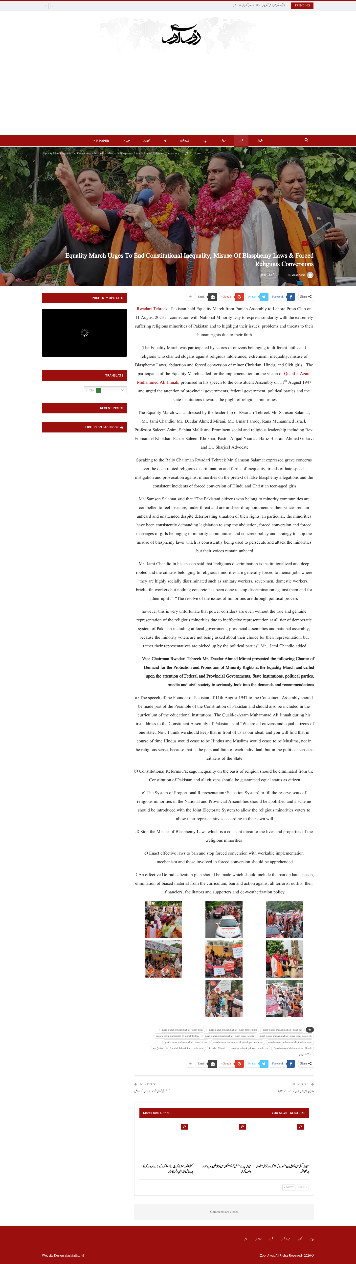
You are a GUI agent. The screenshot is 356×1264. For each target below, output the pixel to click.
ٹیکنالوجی (146, 141)
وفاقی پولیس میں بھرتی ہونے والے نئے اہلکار (295, 1091)
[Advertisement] (178, 97)
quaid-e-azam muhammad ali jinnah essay (182, 1030)
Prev (302, 1187)
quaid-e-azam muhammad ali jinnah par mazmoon (238, 1042)
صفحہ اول (260, 141)
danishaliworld (74, 1255)
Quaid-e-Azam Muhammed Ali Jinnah (293, 1048)
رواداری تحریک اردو (158, 1048)
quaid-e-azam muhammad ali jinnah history (177, 1036)
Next (289, 1187)
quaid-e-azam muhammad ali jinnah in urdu (290, 1042)
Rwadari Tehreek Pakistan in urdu (186, 1048)
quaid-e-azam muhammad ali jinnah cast (282, 1030)
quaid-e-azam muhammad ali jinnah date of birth (233, 1030)
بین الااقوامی (184, 141)
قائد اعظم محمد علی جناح (305, 1054)
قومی (241, 141)
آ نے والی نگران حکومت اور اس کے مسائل (152, 1091)
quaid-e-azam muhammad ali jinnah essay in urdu (229, 1036)
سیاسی (205, 141)
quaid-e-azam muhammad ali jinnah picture (186, 1042)
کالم (165, 141)
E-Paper (102, 141)
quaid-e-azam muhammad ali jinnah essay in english (286, 1036)
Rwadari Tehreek (152, 309)
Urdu (93, 390)
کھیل (300, 1239)
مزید (128, 141)
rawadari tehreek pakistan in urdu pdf (249, 1048)
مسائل (223, 141)
